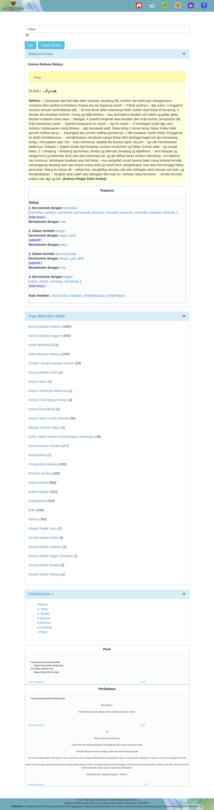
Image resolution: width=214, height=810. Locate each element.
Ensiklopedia (37, 501)
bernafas (37, 212)
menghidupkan (94, 295)
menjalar (155, 212)
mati (63, 221)
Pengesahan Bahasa (43, 464)
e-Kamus (44, 618)
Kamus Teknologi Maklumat (48, 391)
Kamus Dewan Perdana (45, 446)
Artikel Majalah (38, 492)
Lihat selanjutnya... (37, 682)
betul (72, 235)
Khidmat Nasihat (40, 473)
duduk (43, 281)
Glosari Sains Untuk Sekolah (48, 418)
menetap (56, 281)
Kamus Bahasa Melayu (45, 326)
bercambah (82, 212)
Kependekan (37, 455)
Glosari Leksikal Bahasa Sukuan (51, 363)
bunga (60, 231)
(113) (143, 682)
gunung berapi (66, 254)
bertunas (98, 212)
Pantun (33, 519)
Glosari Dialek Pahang (44, 574)
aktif (81, 258)
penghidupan (115, 295)
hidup (37, 77)
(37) (146, 784)
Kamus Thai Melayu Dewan (48, 400)
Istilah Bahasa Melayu (44, 354)
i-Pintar (43, 632)
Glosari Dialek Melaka (44, 565)
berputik (112, 212)
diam (34, 281)
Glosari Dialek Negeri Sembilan (50, 556)
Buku (32, 510)
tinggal (68, 277)
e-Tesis (43, 609)
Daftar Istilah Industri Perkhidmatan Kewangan (61, 437)
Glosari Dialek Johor (42, 528)
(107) (143, 725)
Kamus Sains (37, 381)
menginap (71, 281)
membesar (64, 212)
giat (73, 258)
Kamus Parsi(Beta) (41, 409)
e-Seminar (45, 627)
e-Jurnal (43, 613)
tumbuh (50, 212)
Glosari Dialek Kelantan (45, 547)
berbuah (169, 212)
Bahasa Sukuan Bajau (44, 427)
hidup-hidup (60, 295)
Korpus (43, 604)
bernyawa (70, 208)
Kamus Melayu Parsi (43, 372)
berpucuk (126, 212)
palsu (63, 244)
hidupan (76, 295)
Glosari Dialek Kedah (43, 537)
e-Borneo (44, 623)
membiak (140, 212)
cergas (64, 258)
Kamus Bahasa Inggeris (45, 336)
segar (63, 235)
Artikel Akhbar (38, 482)
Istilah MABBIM (39, 345)
